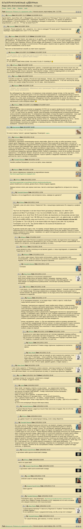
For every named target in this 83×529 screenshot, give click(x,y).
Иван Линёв (27, 274)
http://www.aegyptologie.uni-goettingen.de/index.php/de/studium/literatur (30, 182)
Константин (16, 127)
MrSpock (16, 137)
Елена (10, 15)
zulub (20, 375)
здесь (47, 133)
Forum (4, 8)
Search (9, 8)
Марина (13, 52)
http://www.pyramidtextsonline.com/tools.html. (58, 498)
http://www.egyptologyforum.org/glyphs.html (22, 174)
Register (20, 8)
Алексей (12, 26)
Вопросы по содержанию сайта (22, 11)
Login (25, 8)
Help (14, 8)
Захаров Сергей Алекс (29, 449)
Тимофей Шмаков (19, 159)
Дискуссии (9, 11)
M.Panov (15, 65)
